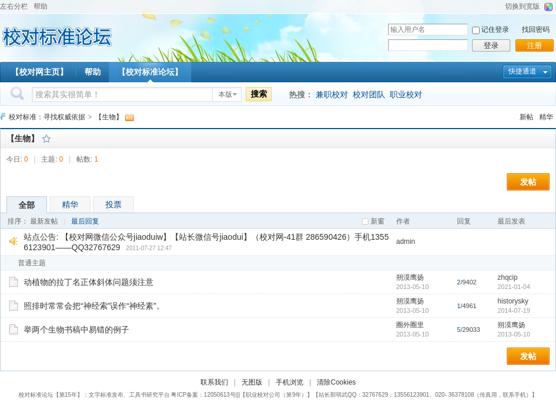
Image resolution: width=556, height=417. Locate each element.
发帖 (528, 181)
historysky (513, 301)
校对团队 (369, 94)
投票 (113, 204)
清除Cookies (336, 382)
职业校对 (406, 94)
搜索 (259, 93)
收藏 (46, 138)
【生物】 (109, 117)
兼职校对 (332, 94)
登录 (491, 45)
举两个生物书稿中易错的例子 (76, 329)
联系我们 (214, 382)
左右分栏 (14, 6)
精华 (546, 117)
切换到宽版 (522, 6)
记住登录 (495, 29)
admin (405, 241)
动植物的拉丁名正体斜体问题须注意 (88, 282)
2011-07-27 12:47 (149, 248)
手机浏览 (289, 382)
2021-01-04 (514, 286)
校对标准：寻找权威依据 (47, 117)
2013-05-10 (514, 334)
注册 (534, 45)
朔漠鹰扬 (410, 277)
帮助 (40, 6)
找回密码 (536, 29)
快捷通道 (522, 71)
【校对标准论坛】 (150, 71)
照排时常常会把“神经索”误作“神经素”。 (94, 305)
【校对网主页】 (39, 71)
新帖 (526, 117)
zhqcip (508, 277)
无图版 (252, 382)
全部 (27, 205)
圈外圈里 (410, 325)
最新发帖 (44, 221)
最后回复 (85, 221)
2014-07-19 (514, 310)
